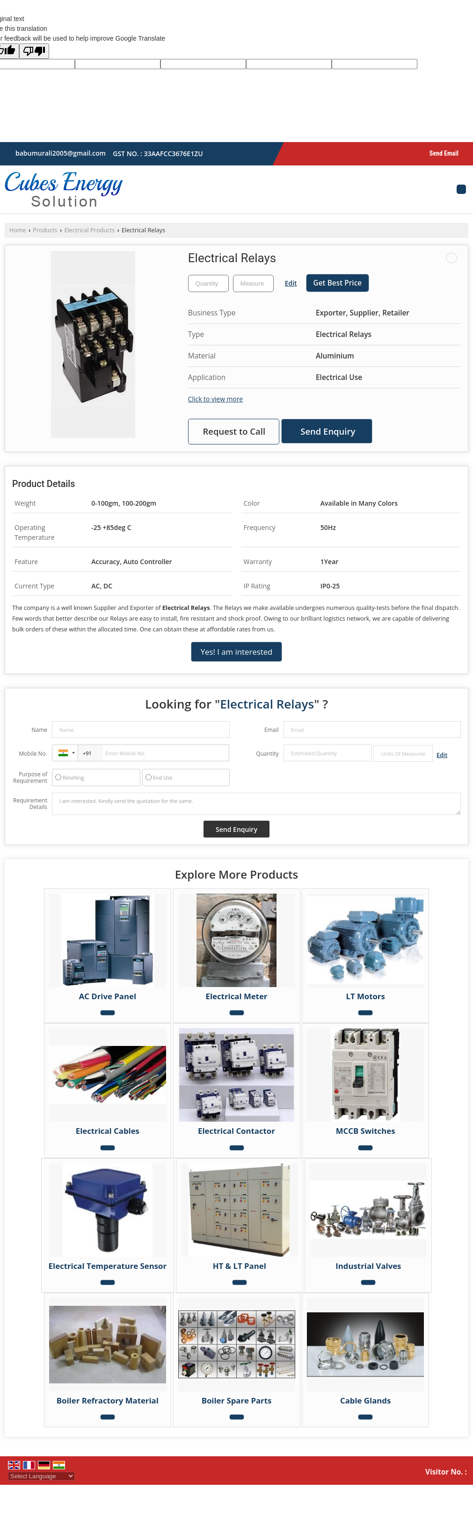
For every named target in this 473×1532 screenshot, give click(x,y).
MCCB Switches (365, 1130)
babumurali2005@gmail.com (60, 153)
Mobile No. (33, 754)
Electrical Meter (237, 996)
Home (17, 230)
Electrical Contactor (236, 1130)
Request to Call (234, 431)
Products (45, 230)
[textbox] (253, 283)
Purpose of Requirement (30, 777)
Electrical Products (89, 230)
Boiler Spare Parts (237, 1400)
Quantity (267, 754)
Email (271, 730)
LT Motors (365, 996)
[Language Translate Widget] (41, 1476)
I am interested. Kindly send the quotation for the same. (256, 804)
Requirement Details (30, 803)
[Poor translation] (34, 51)
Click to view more (215, 398)
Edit (291, 283)
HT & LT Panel (239, 1265)
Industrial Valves (368, 1265)
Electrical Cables (107, 1130)
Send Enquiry (327, 431)
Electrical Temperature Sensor (108, 1265)
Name (39, 730)
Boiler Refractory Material (108, 1400)
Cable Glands (365, 1400)
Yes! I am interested (237, 651)
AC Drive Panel (107, 996)
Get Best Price (337, 283)
